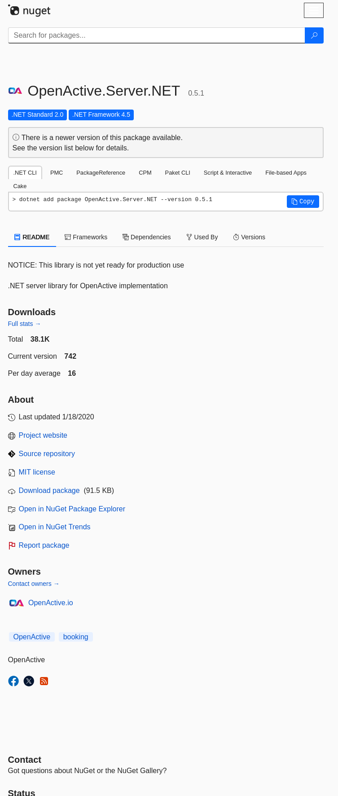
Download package (49, 490)
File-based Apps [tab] (286, 172)
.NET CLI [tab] (25, 172)
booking (75, 637)
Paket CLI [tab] (177, 172)
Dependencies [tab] (147, 237)
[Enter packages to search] (156, 35)
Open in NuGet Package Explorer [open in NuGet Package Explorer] (72, 509)
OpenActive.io (50, 603)
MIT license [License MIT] (37, 472)
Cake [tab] (20, 186)
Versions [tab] (249, 237)
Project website (43, 435)
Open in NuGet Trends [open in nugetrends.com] (55, 527)
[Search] (314, 35)
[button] (303, 201)
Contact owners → (34, 583)
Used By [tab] (202, 237)
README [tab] (32, 237)
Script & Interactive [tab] (228, 172)
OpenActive (32, 637)
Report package (44, 545)
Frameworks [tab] (86, 237)
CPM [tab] (145, 172)
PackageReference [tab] (100, 172)
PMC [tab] (56, 172)
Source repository (47, 453)
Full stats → (24, 323)
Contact (24, 760)
